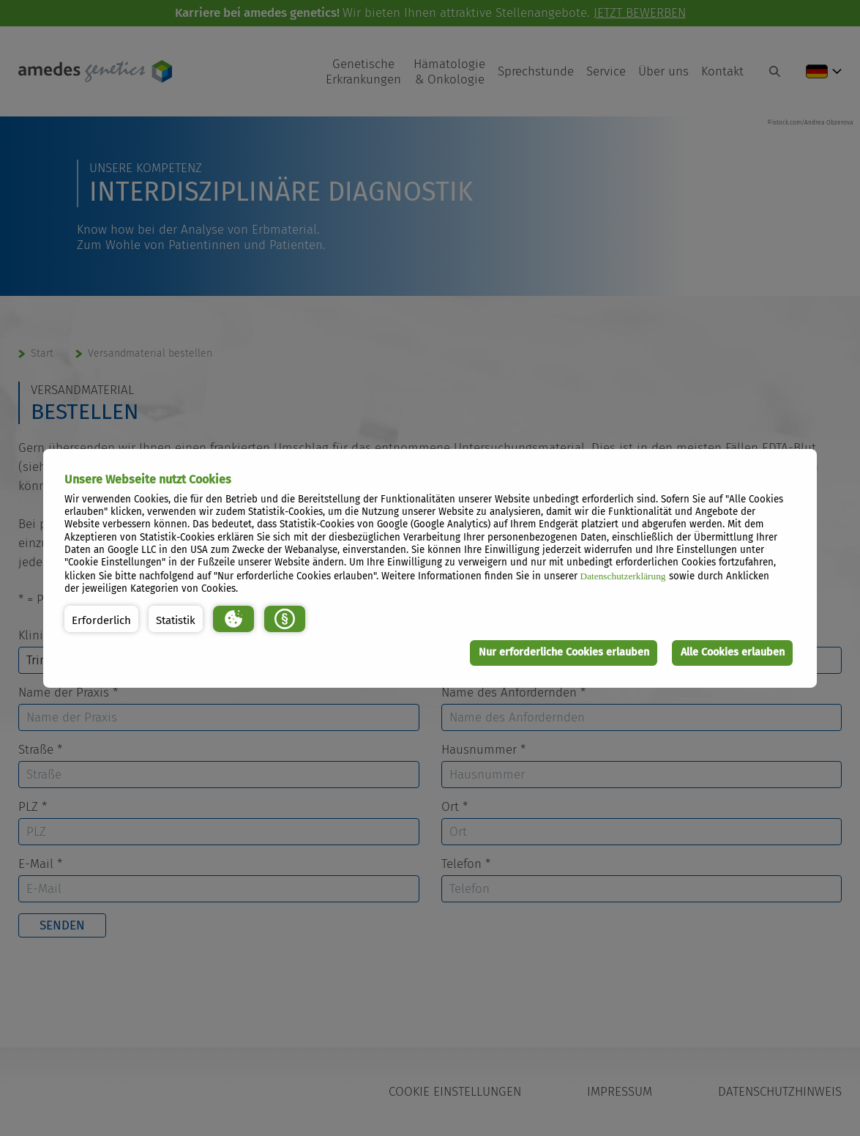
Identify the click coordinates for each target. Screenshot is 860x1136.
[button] (101, 619)
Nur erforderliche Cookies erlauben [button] (564, 652)
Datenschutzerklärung (623, 576)
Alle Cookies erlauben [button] (733, 652)
